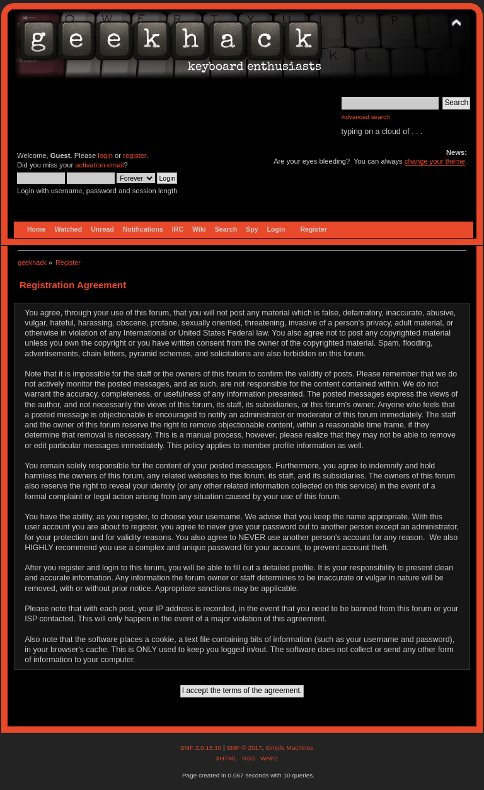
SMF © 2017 (244, 747)
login (105, 155)
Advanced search (366, 116)
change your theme (435, 161)
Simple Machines (289, 747)
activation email (99, 165)
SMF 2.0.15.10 (201, 747)
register (134, 155)
